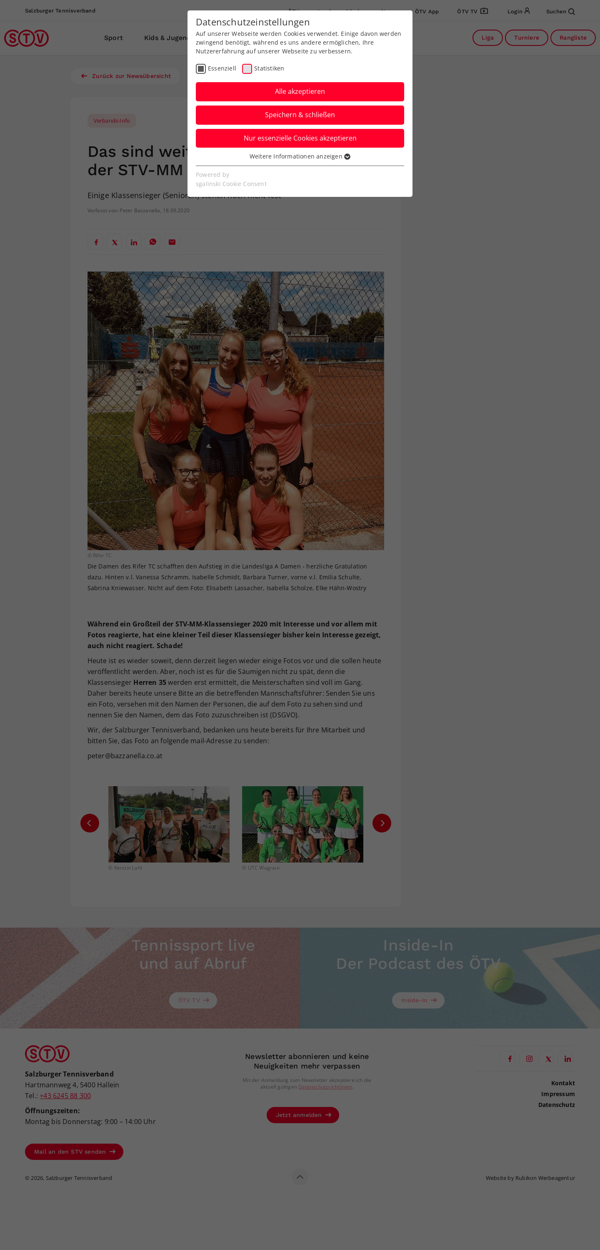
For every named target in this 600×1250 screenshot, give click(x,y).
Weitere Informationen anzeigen (300, 156)
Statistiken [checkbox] (269, 68)
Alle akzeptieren (300, 91)
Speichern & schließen (300, 114)
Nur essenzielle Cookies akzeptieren (300, 138)
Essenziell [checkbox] (222, 68)
